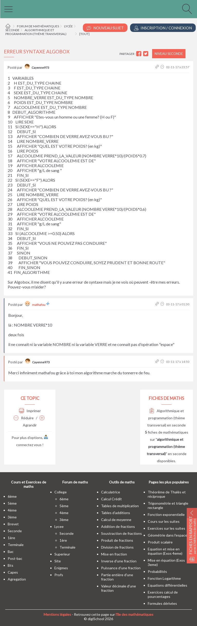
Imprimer (30, 411)
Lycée (68, 26)
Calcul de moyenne (116, 519)
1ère (11, 538)
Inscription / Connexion (163, 28)
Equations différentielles (167, 585)
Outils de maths (122, 482)
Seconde (12, 30)
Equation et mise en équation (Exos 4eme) (165, 551)
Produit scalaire (160, 542)
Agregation (17, 579)
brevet (13, 524)
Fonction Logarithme (164, 578)
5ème (12, 503)
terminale (16, 544)
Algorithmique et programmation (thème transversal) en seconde (166, 418)
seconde (15, 531)
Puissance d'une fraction (121, 568)
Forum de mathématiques (38, 26)
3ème (12, 517)
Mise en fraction (114, 554)
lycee (59, 526)
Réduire (24, 418)
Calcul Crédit (111, 499)
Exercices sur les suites (166, 528)
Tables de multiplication (120, 506)
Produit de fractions (117, 540)
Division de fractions (117, 547)
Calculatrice (110, 492)
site (57, 561)
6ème (12, 496)
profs (58, 575)
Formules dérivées (162, 603)
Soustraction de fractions (121, 533)
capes (13, 572)
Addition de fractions (118, 526)
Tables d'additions (115, 513)
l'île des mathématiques (134, 614)
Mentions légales (57, 614)
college (60, 492)
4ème (12, 510)
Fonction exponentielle (166, 514)
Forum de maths (75, 482)
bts (10, 565)
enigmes (61, 568)
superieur (62, 554)
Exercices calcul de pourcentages (163, 594)
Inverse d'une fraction (118, 561)
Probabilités (157, 571)
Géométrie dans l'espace (167, 535)
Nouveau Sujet (105, 28)
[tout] (84, 34)
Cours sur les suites (164, 521)
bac (11, 551)
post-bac (15, 558)
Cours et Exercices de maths (28, 484)
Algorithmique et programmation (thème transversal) (35, 32)
